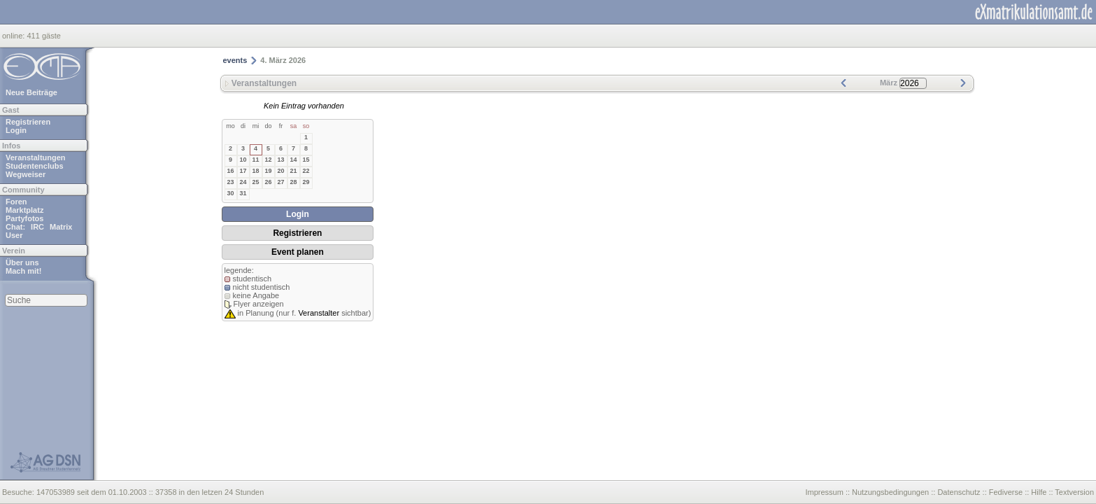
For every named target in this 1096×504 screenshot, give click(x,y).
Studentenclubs (35, 166)
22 (305, 170)
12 (267, 159)
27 (280, 182)
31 (242, 193)
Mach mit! (23, 271)
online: (14, 35)
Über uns (22, 262)
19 (267, 170)
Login (16, 130)
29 (305, 182)
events (235, 60)
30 (230, 193)
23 (230, 182)
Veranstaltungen (36, 157)
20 (280, 170)
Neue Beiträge (31, 92)
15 (305, 159)
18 (255, 170)
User (14, 235)
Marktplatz (24, 210)
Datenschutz (958, 492)
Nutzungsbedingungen (890, 492)
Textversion (1074, 492)
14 (293, 159)
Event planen (297, 252)
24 (242, 182)
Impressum (824, 492)
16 (230, 170)
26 (267, 182)
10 (242, 159)
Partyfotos (24, 218)
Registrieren (28, 122)
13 (280, 159)
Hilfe (1038, 492)
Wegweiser (25, 174)
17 (242, 170)
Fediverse (1006, 492)
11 (255, 159)
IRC (37, 227)
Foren (16, 201)
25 (255, 182)
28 (293, 182)
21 (293, 170)
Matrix (61, 227)
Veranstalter (318, 313)
